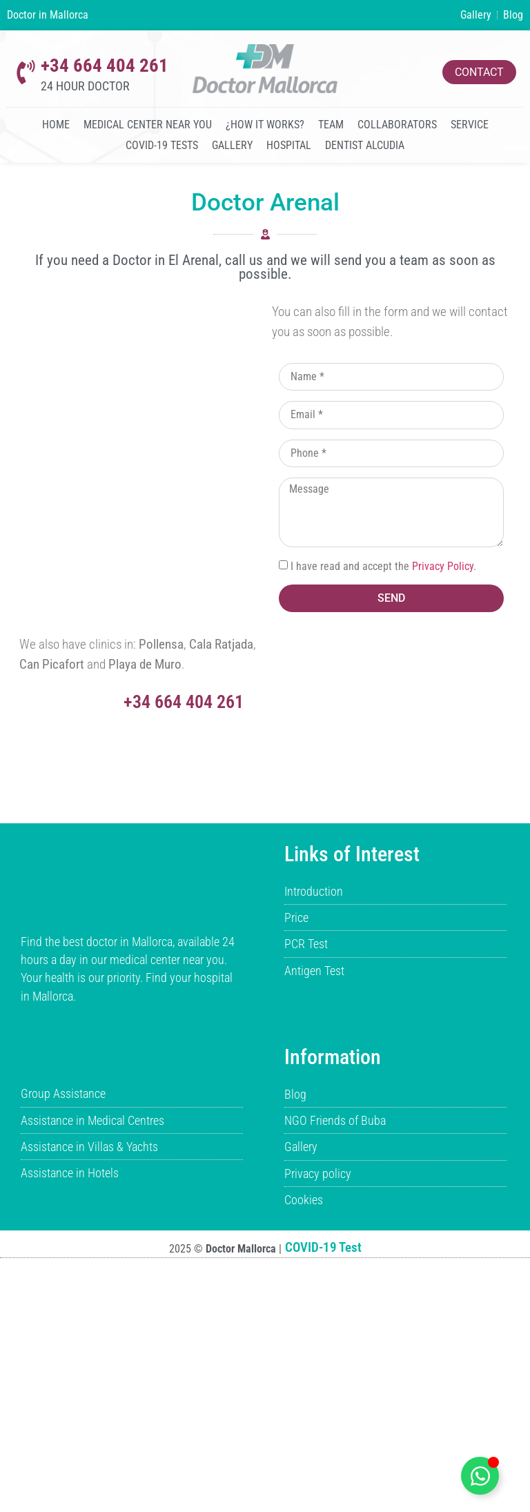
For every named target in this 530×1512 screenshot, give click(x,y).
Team (331, 124)
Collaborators (397, 124)
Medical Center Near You (148, 124)
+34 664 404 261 (104, 66)
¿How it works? (265, 124)
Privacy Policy (442, 566)
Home (56, 124)
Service (470, 124)
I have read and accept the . (383, 566)
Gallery (232, 145)
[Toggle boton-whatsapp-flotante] (480, 1476)
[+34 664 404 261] (26, 72)
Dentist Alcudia (364, 145)
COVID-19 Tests (162, 145)
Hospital (288, 145)
